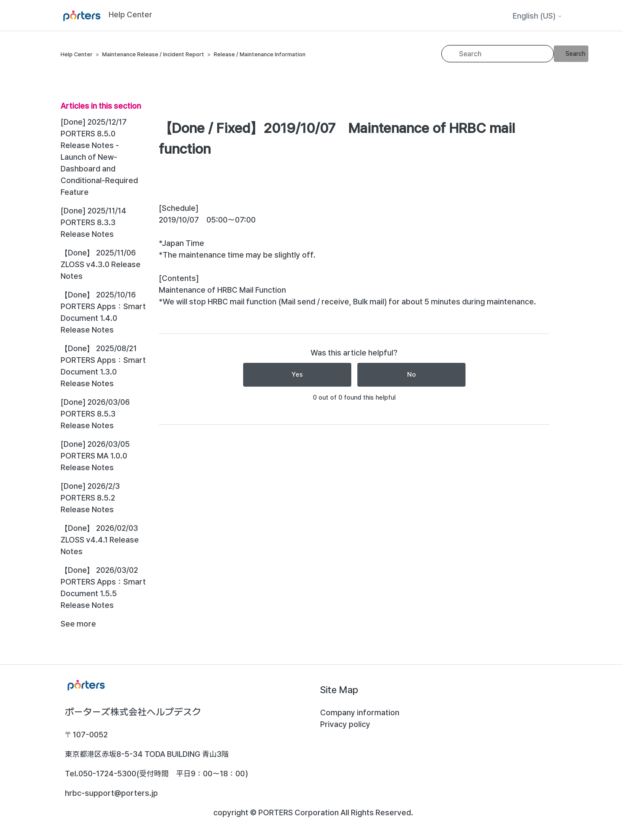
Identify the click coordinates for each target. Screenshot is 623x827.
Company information (359, 712)
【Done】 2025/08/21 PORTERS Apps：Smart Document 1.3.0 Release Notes (103, 366)
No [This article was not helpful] (411, 374)
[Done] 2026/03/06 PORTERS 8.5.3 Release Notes (95, 413)
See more (78, 623)
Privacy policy (345, 724)
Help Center (77, 54)
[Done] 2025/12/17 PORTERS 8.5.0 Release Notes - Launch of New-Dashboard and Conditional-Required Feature (99, 157)
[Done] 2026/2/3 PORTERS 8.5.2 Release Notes (90, 497)
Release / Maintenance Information (259, 54)
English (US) (537, 16)
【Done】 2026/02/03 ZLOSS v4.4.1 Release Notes (100, 539)
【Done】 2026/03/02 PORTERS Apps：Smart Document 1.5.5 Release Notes (103, 587)
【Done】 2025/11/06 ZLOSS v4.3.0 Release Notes (101, 264)
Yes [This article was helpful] (297, 374)
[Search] (497, 53)
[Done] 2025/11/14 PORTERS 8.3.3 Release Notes (93, 222)
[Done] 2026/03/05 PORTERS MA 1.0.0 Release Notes (95, 455)
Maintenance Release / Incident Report (153, 54)
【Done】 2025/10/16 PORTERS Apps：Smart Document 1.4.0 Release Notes (103, 312)
